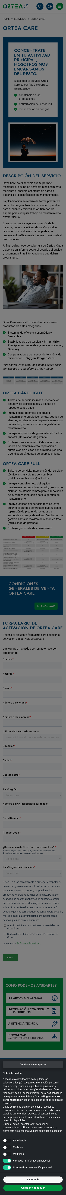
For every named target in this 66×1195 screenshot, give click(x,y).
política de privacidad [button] (42, 1086)
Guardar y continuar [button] (33, 1187)
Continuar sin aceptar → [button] (33, 1064)
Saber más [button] (33, 1179)
